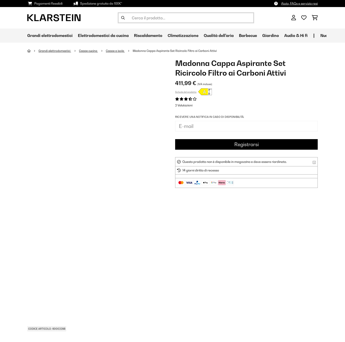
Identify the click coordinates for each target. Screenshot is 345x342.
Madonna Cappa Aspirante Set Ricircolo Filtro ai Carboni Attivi (175, 51)
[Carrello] (315, 18)
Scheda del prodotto (185, 92)
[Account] (293, 18)
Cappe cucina (88, 51)
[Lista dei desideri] (303, 18)
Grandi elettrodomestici (55, 51)
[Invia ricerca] (123, 17)
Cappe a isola (115, 51)
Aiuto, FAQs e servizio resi (299, 3)
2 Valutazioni (184, 105)
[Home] (33, 51)
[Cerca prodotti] (186, 17)
